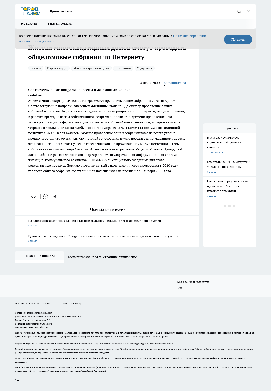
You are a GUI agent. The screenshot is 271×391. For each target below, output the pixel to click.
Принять (238, 39)
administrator (175, 83)
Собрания (123, 68)
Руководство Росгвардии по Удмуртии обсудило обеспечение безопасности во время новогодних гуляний (107, 238)
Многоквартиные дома (91, 68)
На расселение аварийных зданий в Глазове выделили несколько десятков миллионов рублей (107, 223)
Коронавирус (57, 68)
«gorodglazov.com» (43, 312)
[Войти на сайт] (248, 11)
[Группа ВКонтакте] (179, 288)
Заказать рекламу (60, 23)
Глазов (35, 68)
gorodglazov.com (108, 332)
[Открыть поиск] (239, 11)
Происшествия (61, 11)
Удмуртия (144, 68)
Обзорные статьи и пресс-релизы (33, 303)
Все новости (29, 23)
